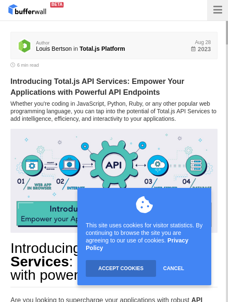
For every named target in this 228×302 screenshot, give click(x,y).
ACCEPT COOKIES (120, 268)
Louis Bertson (54, 48)
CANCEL (173, 268)
